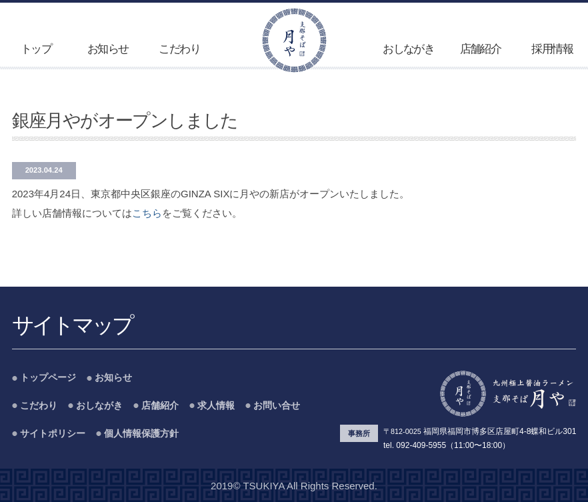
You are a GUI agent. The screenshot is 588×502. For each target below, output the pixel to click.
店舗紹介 (480, 49)
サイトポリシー (52, 434)
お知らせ (108, 49)
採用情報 (552, 49)
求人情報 (216, 406)
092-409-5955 (421, 445)
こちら (147, 213)
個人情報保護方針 (141, 434)
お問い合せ (276, 406)
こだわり (179, 49)
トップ (36, 49)
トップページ (48, 378)
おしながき (408, 49)
